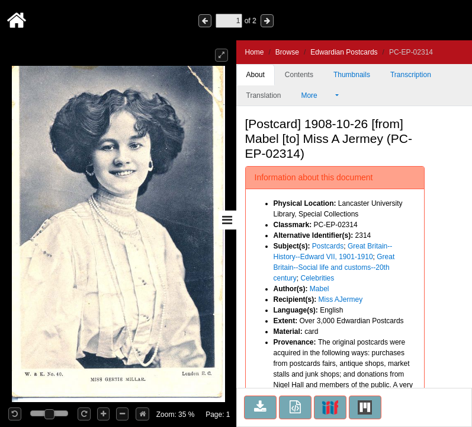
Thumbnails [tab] (351, 75)
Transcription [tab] (410, 75)
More (317, 95)
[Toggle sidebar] (227, 220)
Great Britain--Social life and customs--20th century (334, 267)
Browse (287, 52)
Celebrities (318, 278)
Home (254, 52)
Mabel (319, 289)
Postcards (327, 246)
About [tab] (255, 75)
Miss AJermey (341, 299)
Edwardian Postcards (343, 52)
